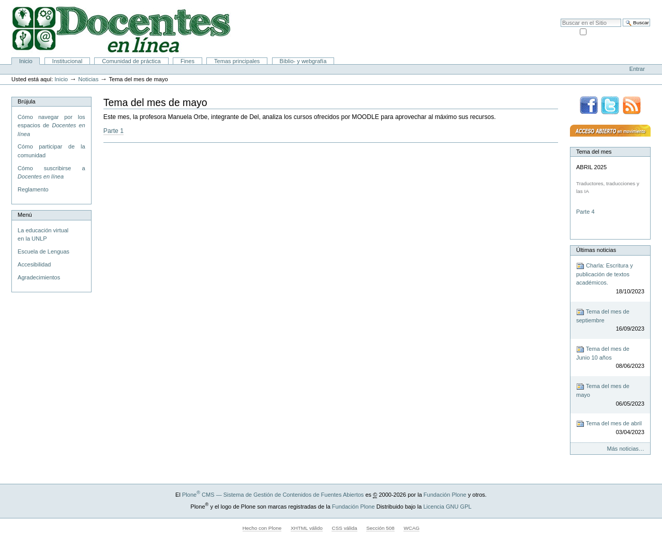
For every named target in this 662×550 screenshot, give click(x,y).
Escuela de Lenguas (43, 251)
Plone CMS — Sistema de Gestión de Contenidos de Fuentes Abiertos (273, 495)
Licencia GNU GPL (447, 506)
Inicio (26, 61)
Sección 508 (380, 528)
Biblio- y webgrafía (303, 61)
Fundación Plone (445, 495)
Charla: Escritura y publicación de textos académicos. (610, 279)
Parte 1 (113, 131)
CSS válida (344, 528)
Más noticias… (625, 448)
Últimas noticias (596, 250)
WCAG (411, 528)
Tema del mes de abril (610, 428)
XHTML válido (307, 528)
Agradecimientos (39, 277)
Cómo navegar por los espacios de (51, 125)
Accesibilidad (631, 5)
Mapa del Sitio (592, 5)
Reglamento (33, 189)
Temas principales (237, 61)
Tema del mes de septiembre (610, 320)
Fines (187, 61)
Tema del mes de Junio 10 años (610, 357)
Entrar (637, 69)
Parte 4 (586, 212)
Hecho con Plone (262, 528)
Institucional (67, 61)
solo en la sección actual (619, 31)
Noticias (88, 79)
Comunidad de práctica (131, 61)
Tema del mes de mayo (610, 395)
